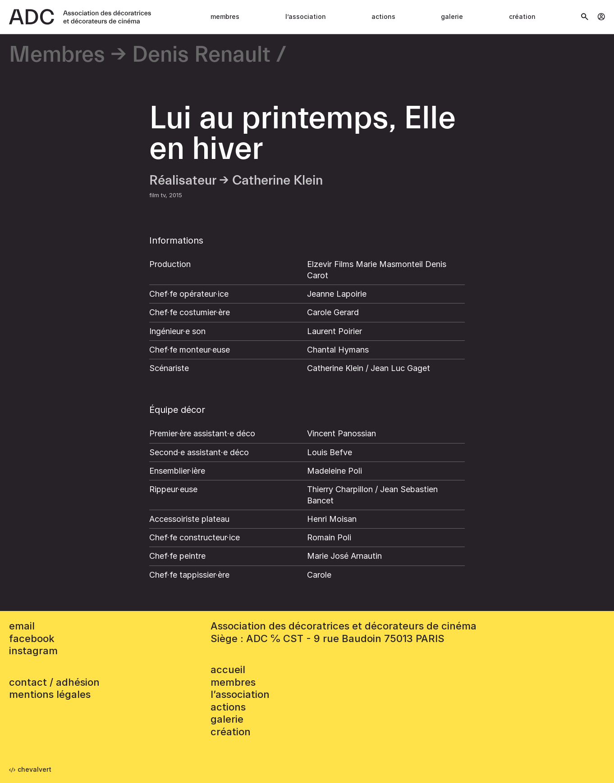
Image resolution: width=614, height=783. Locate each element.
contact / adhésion (54, 682)
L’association (305, 16)
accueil (228, 669)
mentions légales (50, 694)
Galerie (452, 16)
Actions (383, 16)
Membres (225, 16)
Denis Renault (201, 55)
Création (522, 16)
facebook (32, 638)
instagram (33, 650)
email (22, 626)
